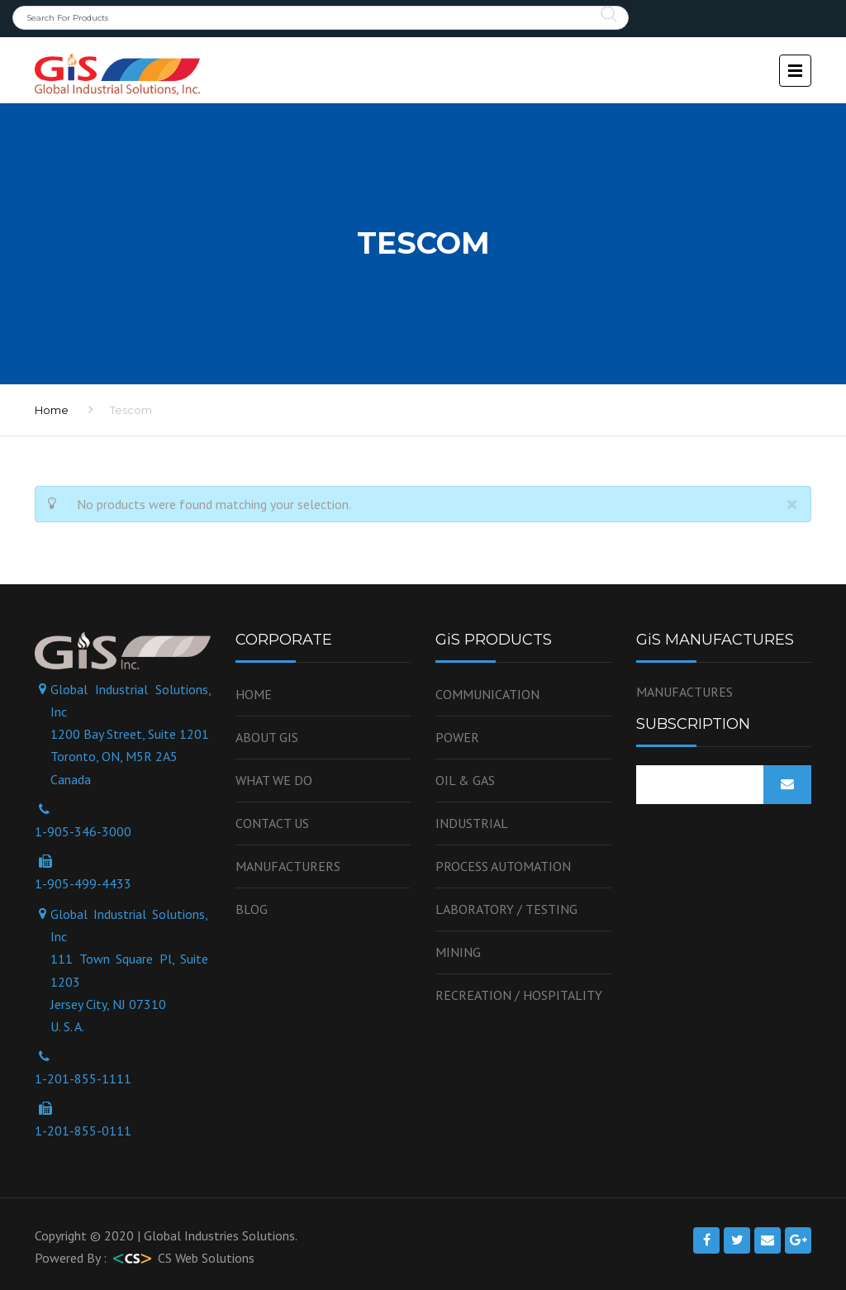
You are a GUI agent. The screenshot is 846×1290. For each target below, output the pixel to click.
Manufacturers (287, 866)
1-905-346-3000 (83, 831)
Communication (487, 694)
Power (457, 737)
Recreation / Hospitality (518, 995)
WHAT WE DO (273, 780)
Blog (251, 909)
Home (253, 694)
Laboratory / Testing (506, 909)
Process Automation (503, 866)
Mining (458, 952)
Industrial (471, 823)
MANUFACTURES (684, 691)
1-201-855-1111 (83, 1078)
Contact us (272, 823)
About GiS (266, 737)
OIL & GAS (465, 780)
